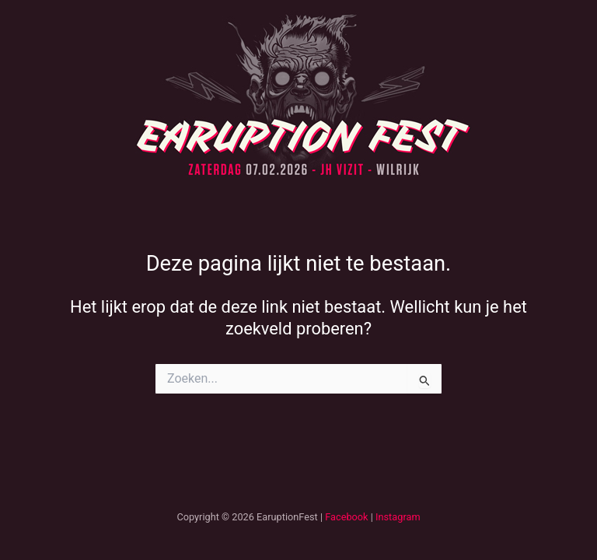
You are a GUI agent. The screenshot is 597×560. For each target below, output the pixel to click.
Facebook (346, 517)
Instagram (398, 517)
